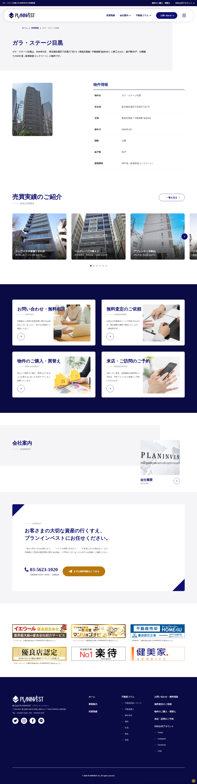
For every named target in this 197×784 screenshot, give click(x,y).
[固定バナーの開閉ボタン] (193, 781)
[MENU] (184, 15)
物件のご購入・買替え (161, 3)
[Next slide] (185, 236)
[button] (91, 266)
